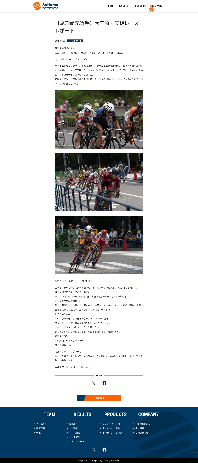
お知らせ (73, 428)
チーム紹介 (41, 423)
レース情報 (74, 432)
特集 (38, 432)
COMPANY (156, 6)
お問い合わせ (141, 432)
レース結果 (74, 437)
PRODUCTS (140, 6)
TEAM (110, 6)
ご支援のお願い (143, 423)
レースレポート (75, 40)
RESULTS (123, 6)
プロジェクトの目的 (112, 423)
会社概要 (139, 428)
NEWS (72, 423)
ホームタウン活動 (111, 428)
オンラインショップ (112, 432)
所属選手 (40, 428)
